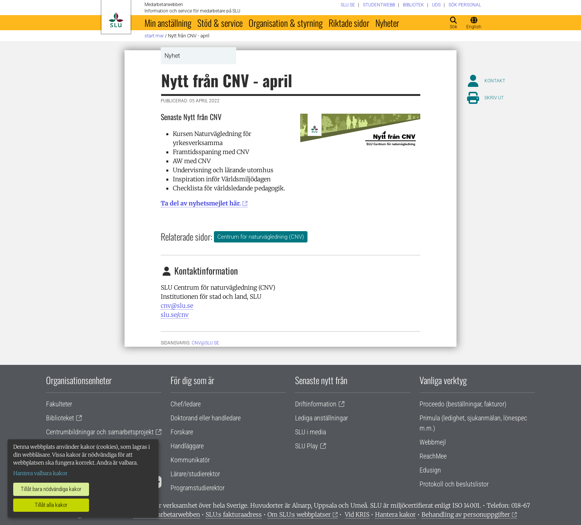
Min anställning (167, 22)
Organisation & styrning (286, 22)
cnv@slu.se (177, 305)
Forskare (182, 432)
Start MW (154, 36)
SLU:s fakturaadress (234, 514)
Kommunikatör (190, 460)
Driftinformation (316, 404)
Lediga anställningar (321, 418)
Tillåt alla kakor (51, 505)
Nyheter (387, 22)
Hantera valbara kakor (40, 473)
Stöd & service (220, 22)
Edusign (430, 470)
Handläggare (187, 446)
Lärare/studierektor (195, 474)
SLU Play (306, 446)
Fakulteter (59, 404)
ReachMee (433, 456)
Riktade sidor (349, 22)
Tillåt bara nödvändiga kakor (51, 489)
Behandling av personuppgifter (465, 514)
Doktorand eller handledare (206, 418)
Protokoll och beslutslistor (454, 484)
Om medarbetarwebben (167, 514)
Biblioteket (60, 418)
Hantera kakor (395, 514)
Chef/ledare (186, 404)
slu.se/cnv (175, 314)
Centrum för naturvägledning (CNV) (260, 236)
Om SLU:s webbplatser (299, 514)
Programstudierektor (197, 488)
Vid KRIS (357, 514)
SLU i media (310, 432)
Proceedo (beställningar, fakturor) (463, 404)
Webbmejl (433, 442)
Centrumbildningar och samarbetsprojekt (100, 432)
